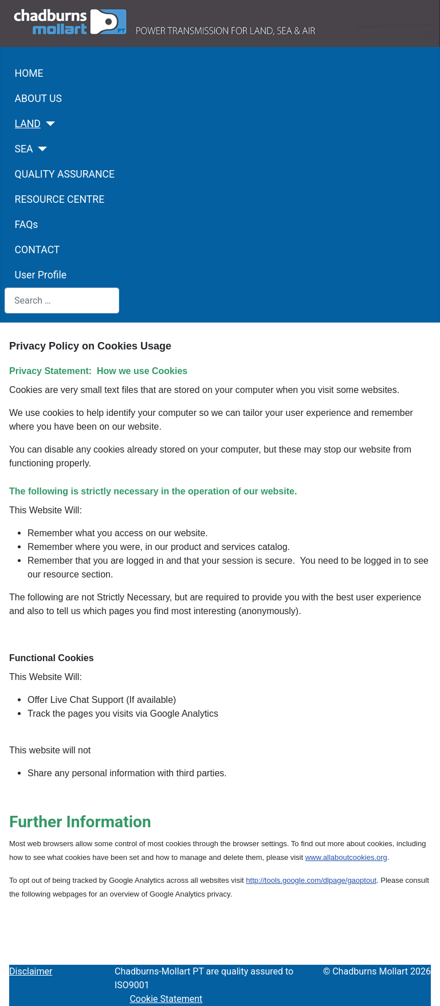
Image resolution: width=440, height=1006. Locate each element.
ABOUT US (38, 98)
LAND (28, 123)
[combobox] (62, 300)
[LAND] (48, 123)
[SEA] (40, 149)
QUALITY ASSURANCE (65, 174)
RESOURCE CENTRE (60, 199)
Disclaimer (30, 971)
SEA (24, 149)
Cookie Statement (165, 998)
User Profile (40, 275)
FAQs (26, 224)
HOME (29, 73)
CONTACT (37, 250)
